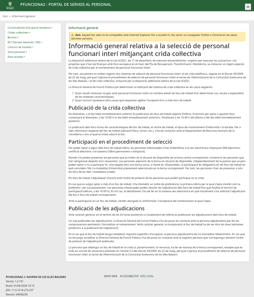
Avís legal (147, 276)
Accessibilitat (129, 276)
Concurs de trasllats (20, 47)
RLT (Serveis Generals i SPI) (24, 42)
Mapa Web (110, 276)
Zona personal (16, 52)
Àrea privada (15, 57)
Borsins (12, 37)
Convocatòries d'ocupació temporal (29, 27)
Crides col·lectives (18, 32)
